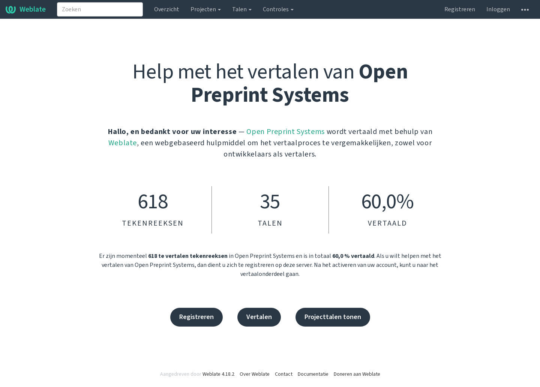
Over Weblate (255, 374)
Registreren (459, 9)
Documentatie (313, 374)
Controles (278, 9)
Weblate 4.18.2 (218, 374)
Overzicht (166, 9)
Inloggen (498, 9)
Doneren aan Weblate (357, 374)
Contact (283, 374)
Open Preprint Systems (285, 131)
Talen (242, 9)
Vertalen (259, 317)
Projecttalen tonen (332, 317)
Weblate (26, 9)
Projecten (205, 9)
